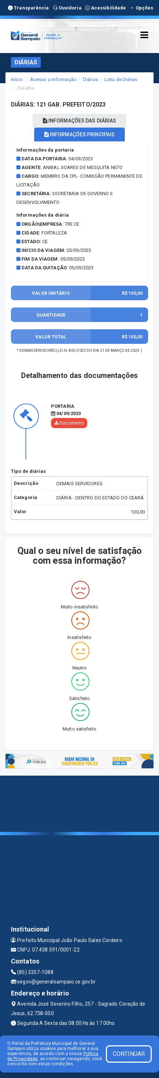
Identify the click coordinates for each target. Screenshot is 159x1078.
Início (17, 79)
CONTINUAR (129, 1053)
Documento (69, 423)
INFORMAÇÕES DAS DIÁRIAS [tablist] (79, 121)
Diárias (90, 79)
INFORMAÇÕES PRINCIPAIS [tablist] (79, 134)
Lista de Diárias (121, 79)
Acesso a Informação (53, 79)
